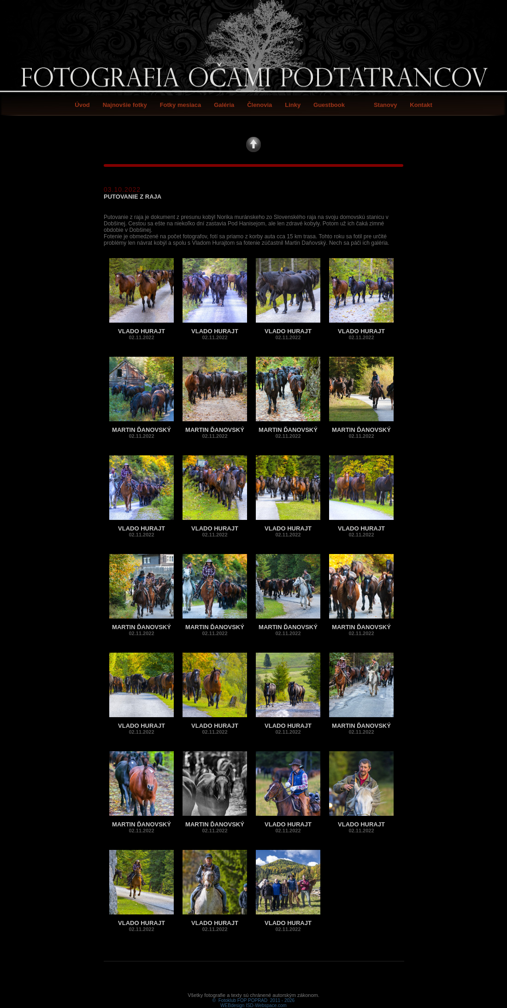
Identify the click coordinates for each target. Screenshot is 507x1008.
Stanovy (385, 104)
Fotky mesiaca (180, 104)
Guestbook (329, 104)
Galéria (224, 104)
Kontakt (421, 104)
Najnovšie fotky (125, 104)
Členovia (259, 104)
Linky (293, 104)
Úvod (82, 104)
